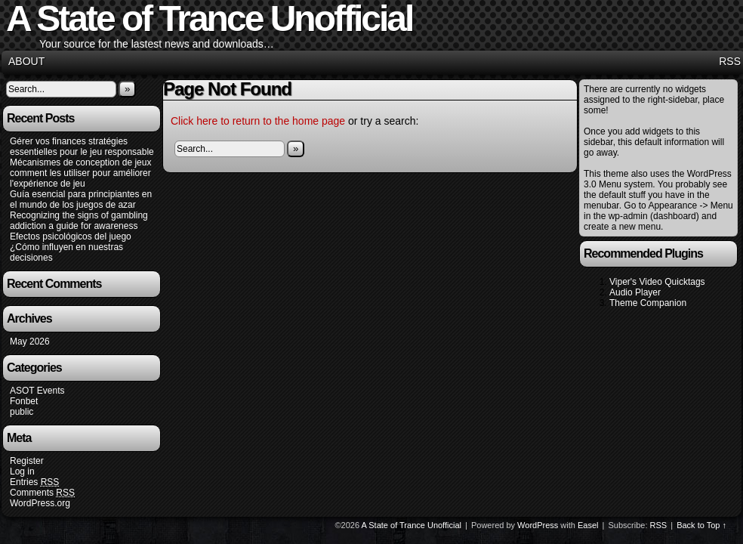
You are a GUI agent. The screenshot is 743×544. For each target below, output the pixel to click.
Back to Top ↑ (701, 525)
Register (27, 461)
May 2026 (30, 341)
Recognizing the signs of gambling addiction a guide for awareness (79, 220)
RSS (730, 61)
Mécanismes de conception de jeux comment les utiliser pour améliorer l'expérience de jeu (80, 173)
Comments (42, 493)
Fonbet (24, 401)
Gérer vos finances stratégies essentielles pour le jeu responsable (82, 146)
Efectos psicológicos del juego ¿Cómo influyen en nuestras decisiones (70, 247)
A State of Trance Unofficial (411, 525)
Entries (34, 482)
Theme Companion (647, 303)
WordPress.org (40, 503)
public (21, 411)
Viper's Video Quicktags (657, 282)
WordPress (537, 525)
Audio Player (635, 292)
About (26, 61)
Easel (588, 525)
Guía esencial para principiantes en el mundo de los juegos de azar (81, 199)
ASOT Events (37, 390)
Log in (22, 471)
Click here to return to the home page (258, 121)
